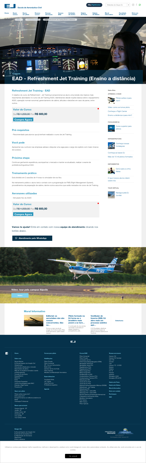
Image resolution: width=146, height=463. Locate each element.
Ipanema (111, 374)
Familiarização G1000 (86, 374)
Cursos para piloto (50, 353)
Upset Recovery (49, 383)
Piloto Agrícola (48, 370)
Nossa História (19, 361)
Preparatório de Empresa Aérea (89, 396)
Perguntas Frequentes (21, 381)
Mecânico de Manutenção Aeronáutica (55, 372)
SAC (110, 397)
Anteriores (119, 321)
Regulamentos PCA (85, 367)
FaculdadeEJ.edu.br (122, 13)
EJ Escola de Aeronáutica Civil (23, 434)
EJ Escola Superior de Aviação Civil (25, 363)
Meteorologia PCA (85, 371)
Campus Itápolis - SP (21, 408)
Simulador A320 (114, 376)
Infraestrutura (18, 365)
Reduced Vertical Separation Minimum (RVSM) (93, 385)
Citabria (111, 369)
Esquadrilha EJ (19, 376)
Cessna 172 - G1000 (115, 365)
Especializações (49, 376)
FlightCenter (17, 437)
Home (7, 13)
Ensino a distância (19, 439)
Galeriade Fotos (84, 13)
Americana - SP (19, 414)
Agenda (46, 389)
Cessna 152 (112, 356)
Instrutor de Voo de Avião (51, 369)
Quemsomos (15, 13)
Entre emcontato (135, 13)
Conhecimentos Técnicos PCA (88, 376)
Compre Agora (23, 119)
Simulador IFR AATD (115, 378)
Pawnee (111, 372)
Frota (16, 380)
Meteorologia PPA (85, 372)
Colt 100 (111, 360)
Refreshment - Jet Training (87, 387)
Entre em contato (114, 391)
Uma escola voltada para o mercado (25, 367)
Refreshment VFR (85, 380)
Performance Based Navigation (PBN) (91, 362)
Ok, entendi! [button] (73, 456)
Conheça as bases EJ (116, 153)
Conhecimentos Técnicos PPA (88, 378)
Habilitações (48, 358)
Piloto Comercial (49, 363)
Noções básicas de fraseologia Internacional (92, 394)
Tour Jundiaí (18, 416)
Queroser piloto (26, 13)
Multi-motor (47, 367)
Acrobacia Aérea (49, 379)
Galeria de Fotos (114, 382)
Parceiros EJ (18, 387)
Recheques (112, 394)
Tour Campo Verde (20, 417)
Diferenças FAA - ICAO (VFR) (88, 393)
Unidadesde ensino (71, 13)
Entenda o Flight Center (21, 385)
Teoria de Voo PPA (85, 383)
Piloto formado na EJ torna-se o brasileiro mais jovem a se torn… (76, 319)
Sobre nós (18, 358)
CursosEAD (60, 13)
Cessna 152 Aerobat (115, 358)
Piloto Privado (48, 361)
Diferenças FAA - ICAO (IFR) (88, 391)
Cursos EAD (83, 353)
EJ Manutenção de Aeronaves (23, 435)
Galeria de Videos (114, 385)
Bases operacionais (21, 405)
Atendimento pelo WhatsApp (31, 238)
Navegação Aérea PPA (86, 365)
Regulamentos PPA (85, 369)
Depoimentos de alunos (21, 369)
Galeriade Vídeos (96, 13)
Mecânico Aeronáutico (86, 398)
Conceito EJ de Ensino (21, 374)
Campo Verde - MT (20, 412)
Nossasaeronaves (48, 13)
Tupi (110, 363)
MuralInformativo (109, 13)
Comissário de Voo (85, 360)
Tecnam (111, 362)
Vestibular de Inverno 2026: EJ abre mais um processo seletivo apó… (99, 320)
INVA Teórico (83, 402)
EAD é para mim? (20, 396)
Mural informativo (114, 388)
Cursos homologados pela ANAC (24, 383)
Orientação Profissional (21, 401)
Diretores (17, 378)
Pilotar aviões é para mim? (22, 394)
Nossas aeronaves (115, 353)
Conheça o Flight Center (117, 111)
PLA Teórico (83, 400)
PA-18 (111, 371)
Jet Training (47, 381)
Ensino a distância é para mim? (120, 115)
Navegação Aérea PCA (86, 363)
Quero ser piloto (20, 391)
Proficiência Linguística (50, 385)
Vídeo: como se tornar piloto (119, 107)
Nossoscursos (37, 13)
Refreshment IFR (84, 389)
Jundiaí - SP (18, 410)
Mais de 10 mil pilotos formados (120, 157)
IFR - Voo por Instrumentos (52, 365)
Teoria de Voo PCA (85, 382)
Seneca (111, 367)
